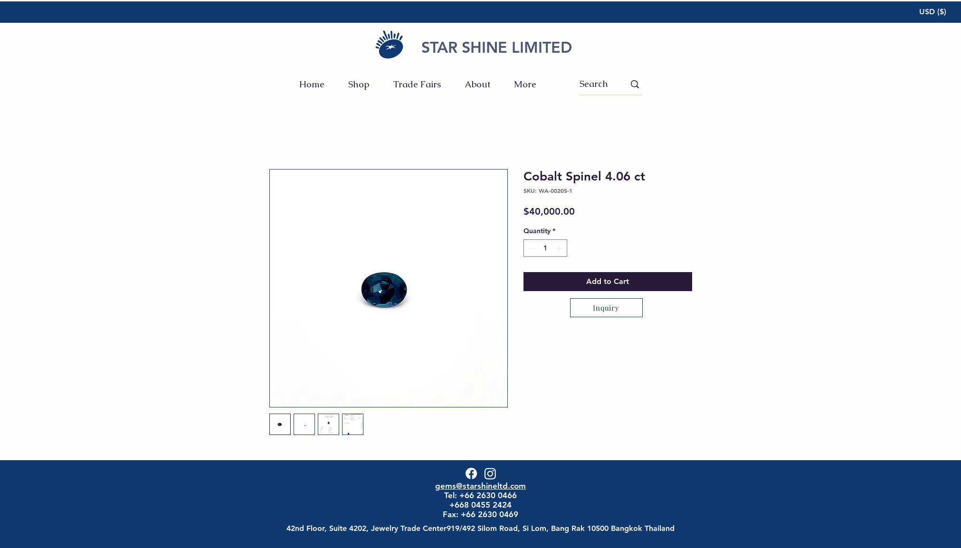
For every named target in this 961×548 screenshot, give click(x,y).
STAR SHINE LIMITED (496, 47)
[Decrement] (531, 248)
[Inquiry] (606, 307)
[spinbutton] (545, 248)
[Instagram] (490, 473)
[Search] (595, 84)
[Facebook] (471, 473)
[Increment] (560, 248)
